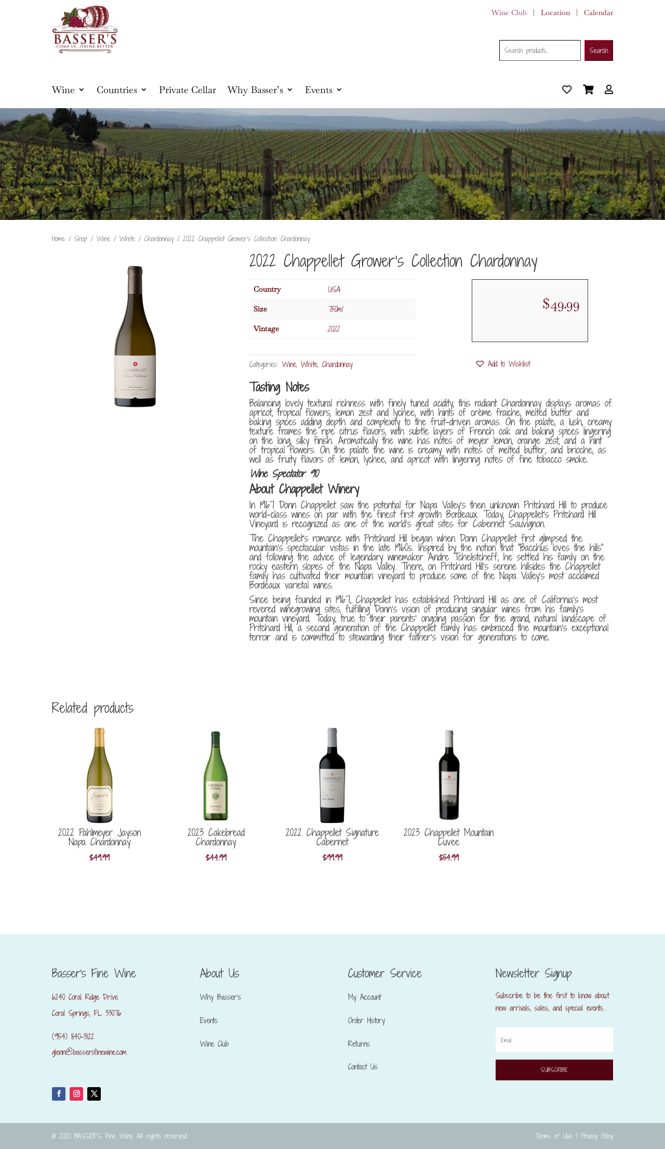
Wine (63, 90)
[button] (502, 364)
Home (58, 238)
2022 (333, 328)
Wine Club (509, 12)
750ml (334, 309)
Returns (359, 1043)
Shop (80, 238)
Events (318, 90)
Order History (366, 1020)
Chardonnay (159, 238)
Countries (117, 90)
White (127, 238)
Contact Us (363, 1066)
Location (555, 12)
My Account (364, 996)
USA (333, 289)
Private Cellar (187, 90)
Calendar (598, 12)
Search (599, 50)
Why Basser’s (255, 90)
